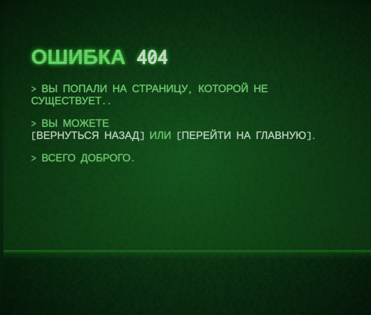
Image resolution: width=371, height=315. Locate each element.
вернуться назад (87, 135)
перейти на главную (244, 135)
